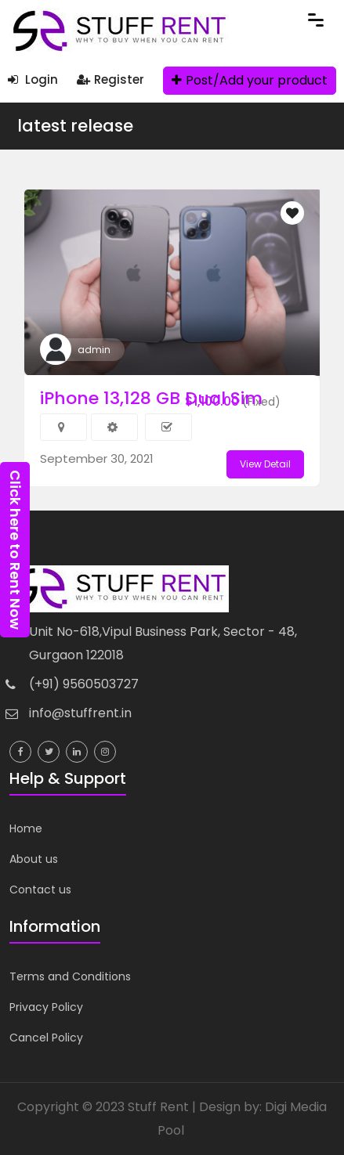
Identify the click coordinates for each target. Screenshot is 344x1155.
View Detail (265, 464)
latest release (75, 125)
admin (94, 349)
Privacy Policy (46, 1007)
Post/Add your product (250, 80)
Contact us (40, 889)
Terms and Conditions (70, 976)
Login (33, 79)
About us (33, 859)
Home (25, 828)
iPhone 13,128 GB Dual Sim (151, 398)
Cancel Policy (46, 1037)
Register (110, 79)
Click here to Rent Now (15, 550)
